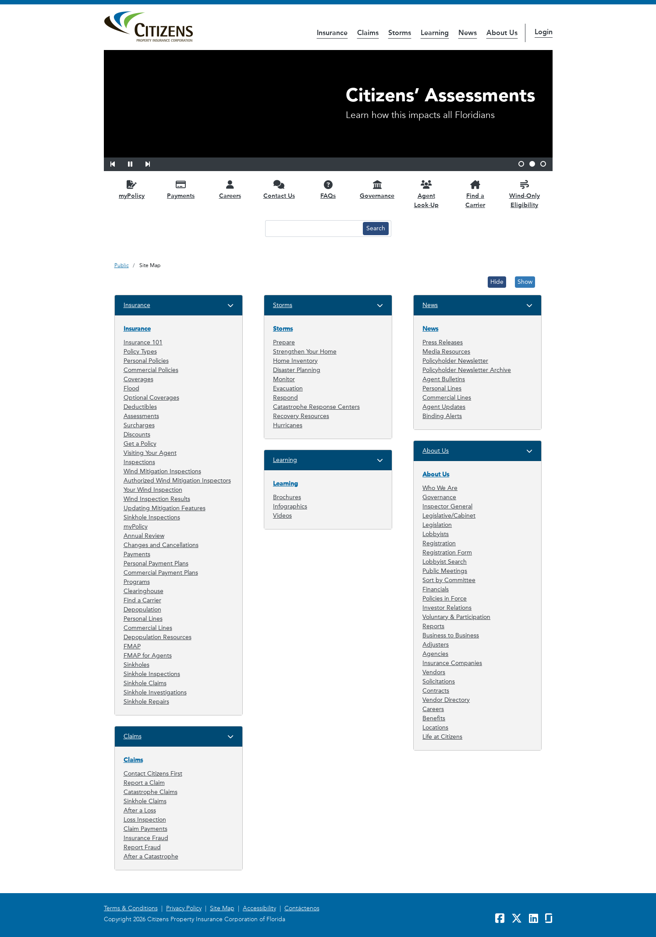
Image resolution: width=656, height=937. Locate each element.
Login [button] (544, 32)
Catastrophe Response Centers (316, 407)
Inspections (139, 462)
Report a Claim (144, 783)
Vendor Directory (446, 700)
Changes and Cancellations (161, 545)
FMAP (132, 646)
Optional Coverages (151, 397)
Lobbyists (435, 534)
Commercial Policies (151, 370)
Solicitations (438, 681)
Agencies (435, 654)
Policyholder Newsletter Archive (466, 370)
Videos (282, 515)
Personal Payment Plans (156, 563)
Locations (435, 727)
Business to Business (450, 635)
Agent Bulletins (443, 379)
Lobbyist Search (444, 561)
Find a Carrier (142, 600)
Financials (435, 589)
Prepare (284, 342)
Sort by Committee (448, 580)
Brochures (287, 497)
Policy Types (140, 351)
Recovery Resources (301, 416)
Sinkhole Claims (145, 683)
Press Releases (442, 342)
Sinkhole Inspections (152, 517)
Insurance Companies (452, 663)
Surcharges (139, 425)
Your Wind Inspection (153, 490)
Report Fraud (142, 847)
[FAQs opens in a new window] (328, 189)
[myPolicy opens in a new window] (131, 189)
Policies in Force (444, 598)
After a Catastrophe (151, 856)
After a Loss (140, 810)
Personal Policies (146, 361)
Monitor (284, 379)
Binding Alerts (442, 416)
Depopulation (142, 609)
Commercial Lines (148, 628)
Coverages (138, 379)
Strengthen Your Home (305, 351)
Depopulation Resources (157, 637)
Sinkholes (136, 665)
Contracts (435, 690)
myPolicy (136, 526)
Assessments (141, 416)
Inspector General (447, 506)
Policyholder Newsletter (455, 361)
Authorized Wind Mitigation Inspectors (177, 480)
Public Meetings (444, 571)
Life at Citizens (442, 736)
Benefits (433, 718)
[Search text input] (313, 228)
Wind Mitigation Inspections (162, 471)
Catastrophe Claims (150, 792)
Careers (433, 709)
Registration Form (447, 552)
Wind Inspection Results (157, 499)
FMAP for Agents (148, 655)
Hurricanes (287, 425)
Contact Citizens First (153, 773)
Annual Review (144, 536)
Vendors (433, 672)
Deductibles (140, 407)
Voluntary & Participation (456, 617)
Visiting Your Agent (150, 453)
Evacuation (288, 388)
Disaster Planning (296, 370)
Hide (497, 282)
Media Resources (446, 351)
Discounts (137, 434)
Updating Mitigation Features (165, 508)
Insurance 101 (143, 342)
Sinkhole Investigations (155, 692)
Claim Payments (145, 829)
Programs (137, 582)
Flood (131, 388)
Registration (439, 543)
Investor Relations (447, 608)
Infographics (290, 506)
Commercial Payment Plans (161, 572)
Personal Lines (143, 618)
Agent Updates (443, 407)
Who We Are (439, 488)
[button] (118, 162)
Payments (137, 554)
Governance (439, 497)
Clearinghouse (143, 591)
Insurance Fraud (146, 838)
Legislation (437, 525)
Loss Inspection (145, 819)
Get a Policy (140, 443)
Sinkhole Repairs (146, 701)
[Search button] (376, 228)
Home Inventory (295, 361)
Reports (433, 626)
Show (525, 282)
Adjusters (435, 644)
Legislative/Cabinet (448, 515)
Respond (285, 397)
